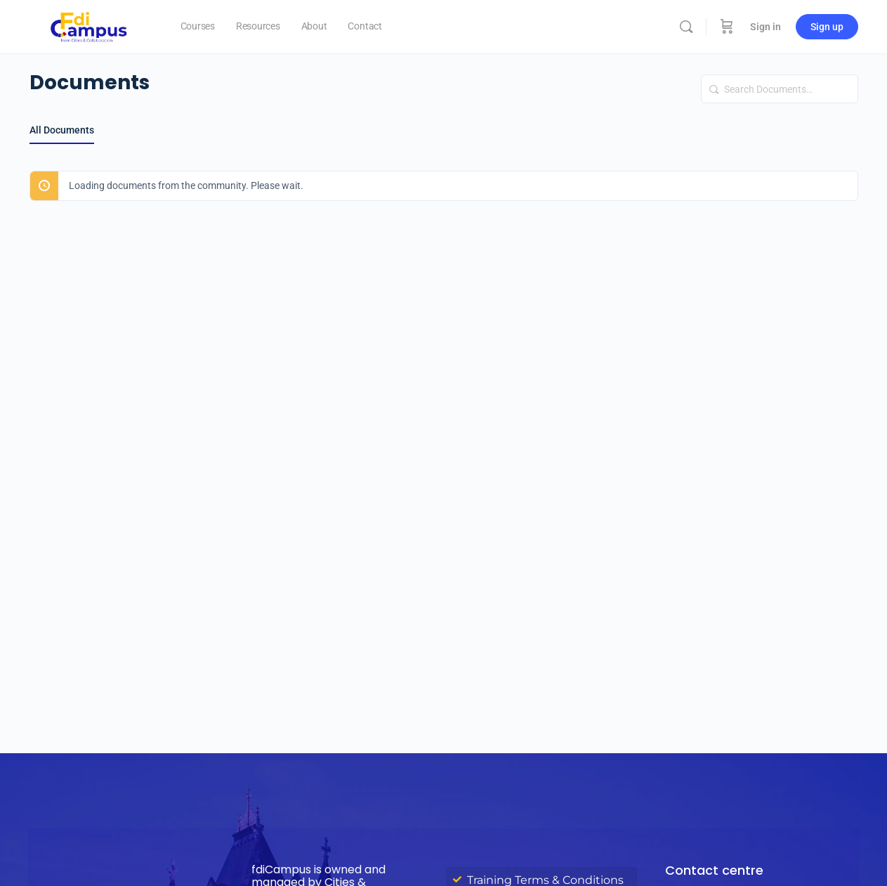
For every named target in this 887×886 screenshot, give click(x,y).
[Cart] (727, 26)
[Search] (686, 26)
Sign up (826, 26)
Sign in (765, 26)
